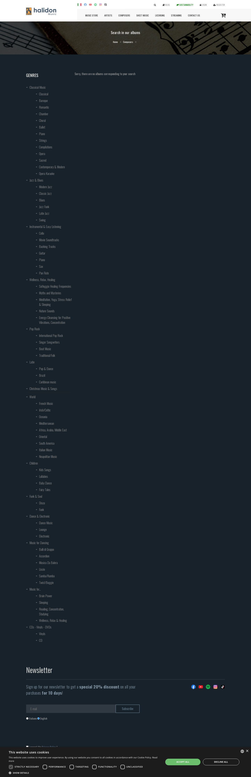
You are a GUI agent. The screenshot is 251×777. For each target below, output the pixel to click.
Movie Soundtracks (49, 240)
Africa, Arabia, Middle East (53, 430)
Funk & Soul (35, 496)
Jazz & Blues (36, 180)
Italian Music (45, 450)
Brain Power (45, 596)
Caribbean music (47, 382)
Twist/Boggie (46, 582)
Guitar (42, 253)
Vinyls (42, 633)
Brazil (42, 375)
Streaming (176, 15)
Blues (42, 200)
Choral (42, 120)
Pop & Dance (46, 368)
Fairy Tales (44, 489)
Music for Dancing (39, 542)
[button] (84, 772)
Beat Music (45, 349)
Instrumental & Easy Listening (45, 226)
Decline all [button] (221, 761)
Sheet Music (142, 15)
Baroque (43, 100)
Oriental (43, 436)
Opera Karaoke (46, 173)
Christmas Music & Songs (43, 388)
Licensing (160, 15)
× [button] (247, 751)
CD (40, 640)
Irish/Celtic (45, 410)
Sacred (42, 160)
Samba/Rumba (47, 576)
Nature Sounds (47, 311)
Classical (43, 94)
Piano (42, 133)
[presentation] (52, 734)
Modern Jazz (45, 187)
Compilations (45, 147)
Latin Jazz (44, 213)
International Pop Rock (51, 335)
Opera (42, 153)
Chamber (43, 114)
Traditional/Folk (47, 355)
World (32, 397)
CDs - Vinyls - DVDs (40, 627)
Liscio (42, 569)
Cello (41, 233)
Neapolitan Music (48, 456)
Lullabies (43, 476)
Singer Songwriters (49, 342)
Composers (124, 15)
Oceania (43, 416)
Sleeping (43, 602)
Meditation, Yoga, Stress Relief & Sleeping (55, 302)
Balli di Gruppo (46, 549)
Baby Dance (45, 483)
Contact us (194, 15)
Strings (43, 140)
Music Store (91, 15)
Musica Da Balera (48, 562)
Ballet (42, 127)
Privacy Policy (49, 747)
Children (33, 463)
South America (46, 443)
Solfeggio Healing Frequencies (55, 286)
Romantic (44, 107)
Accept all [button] (182, 761)
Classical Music (37, 87)
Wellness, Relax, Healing (42, 279)
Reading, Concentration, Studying (51, 611)
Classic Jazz (45, 193)
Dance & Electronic (39, 516)
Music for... (35, 589)
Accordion (44, 556)
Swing (42, 220)
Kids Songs (45, 469)
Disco (42, 503)
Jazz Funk (44, 206)
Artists (108, 15)
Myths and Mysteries (50, 293)
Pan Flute (44, 273)
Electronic (44, 536)
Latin (32, 362)
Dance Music (46, 523)
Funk (41, 509)
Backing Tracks (47, 246)
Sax (41, 266)
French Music (46, 403)
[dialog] (125, 762)
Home (115, 42)
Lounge (43, 529)
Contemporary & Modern (52, 167)
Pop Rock (34, 329)
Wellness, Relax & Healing (53, 620)
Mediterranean (46, 423)
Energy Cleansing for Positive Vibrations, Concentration (54, 320)
